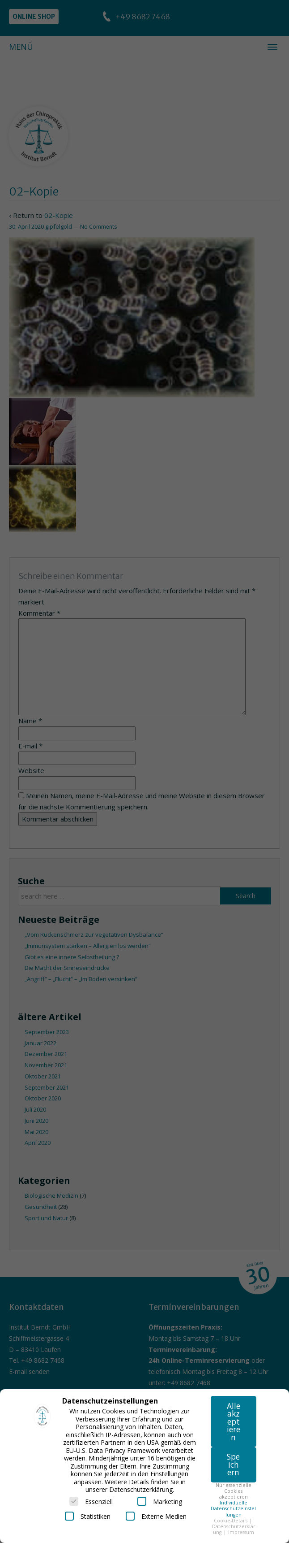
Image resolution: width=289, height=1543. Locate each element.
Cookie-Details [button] (231, 1520)
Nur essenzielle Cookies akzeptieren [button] (233, 1491)
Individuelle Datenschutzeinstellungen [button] (233, 1508)
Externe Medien (156, 1516)
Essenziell (91, 1501)
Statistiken (87, 1516)
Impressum (241, 1532)
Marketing (159, 1501)
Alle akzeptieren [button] (233, 1421)
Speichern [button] (233, 1464)
